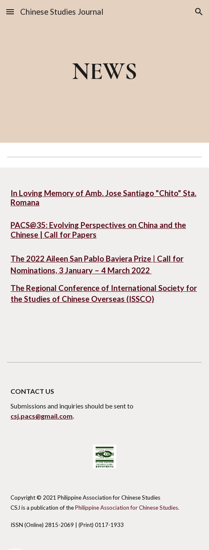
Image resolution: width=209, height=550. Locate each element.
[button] (10, 11)
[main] (104, 71)
